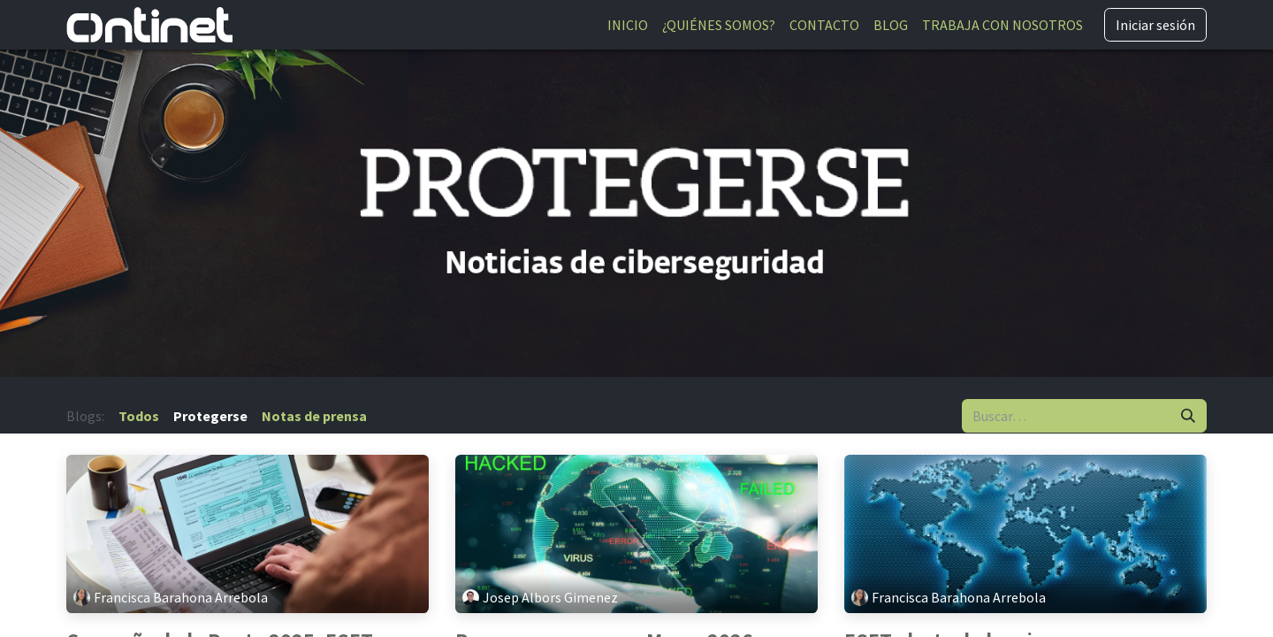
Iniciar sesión (1155, 25)
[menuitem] (627, 24)
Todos (138, 416)
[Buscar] (1188, 416)
